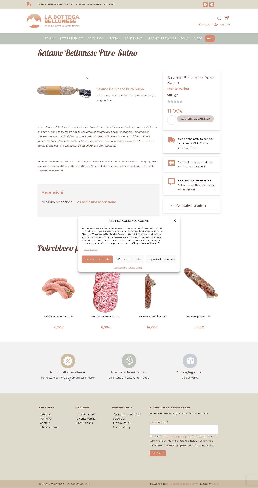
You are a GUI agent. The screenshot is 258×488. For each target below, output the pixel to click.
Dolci (185, 38)
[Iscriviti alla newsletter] (68, 361)
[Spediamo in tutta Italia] (129, 361)
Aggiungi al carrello (195, 118)
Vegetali (114, 38)
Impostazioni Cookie (161, 259)
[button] (174, 220)
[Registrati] (222, 24)
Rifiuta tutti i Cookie (129, 259)
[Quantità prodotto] (171, 120)
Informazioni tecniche (190, 205)
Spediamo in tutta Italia (129, 372)
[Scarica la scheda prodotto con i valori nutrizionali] (171, 163)
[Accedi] (205, 24)
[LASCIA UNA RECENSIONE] (171, 181)
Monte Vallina (178, 89)
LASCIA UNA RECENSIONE (195, 180)
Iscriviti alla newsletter (67, 372)
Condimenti (134, 38)
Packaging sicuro (190, 372)
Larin (215, 484)
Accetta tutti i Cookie (97, 259)
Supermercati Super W (182, 484)
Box (210, 38)
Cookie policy (120, 267)
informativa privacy (175, 436)
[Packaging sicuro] (190, 361)
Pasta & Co (95, 38)
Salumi (50, 38)
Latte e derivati (71, 38)
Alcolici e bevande (161, 38)
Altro (198, 38)
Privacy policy (135, 267)
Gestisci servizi (90, 250)
